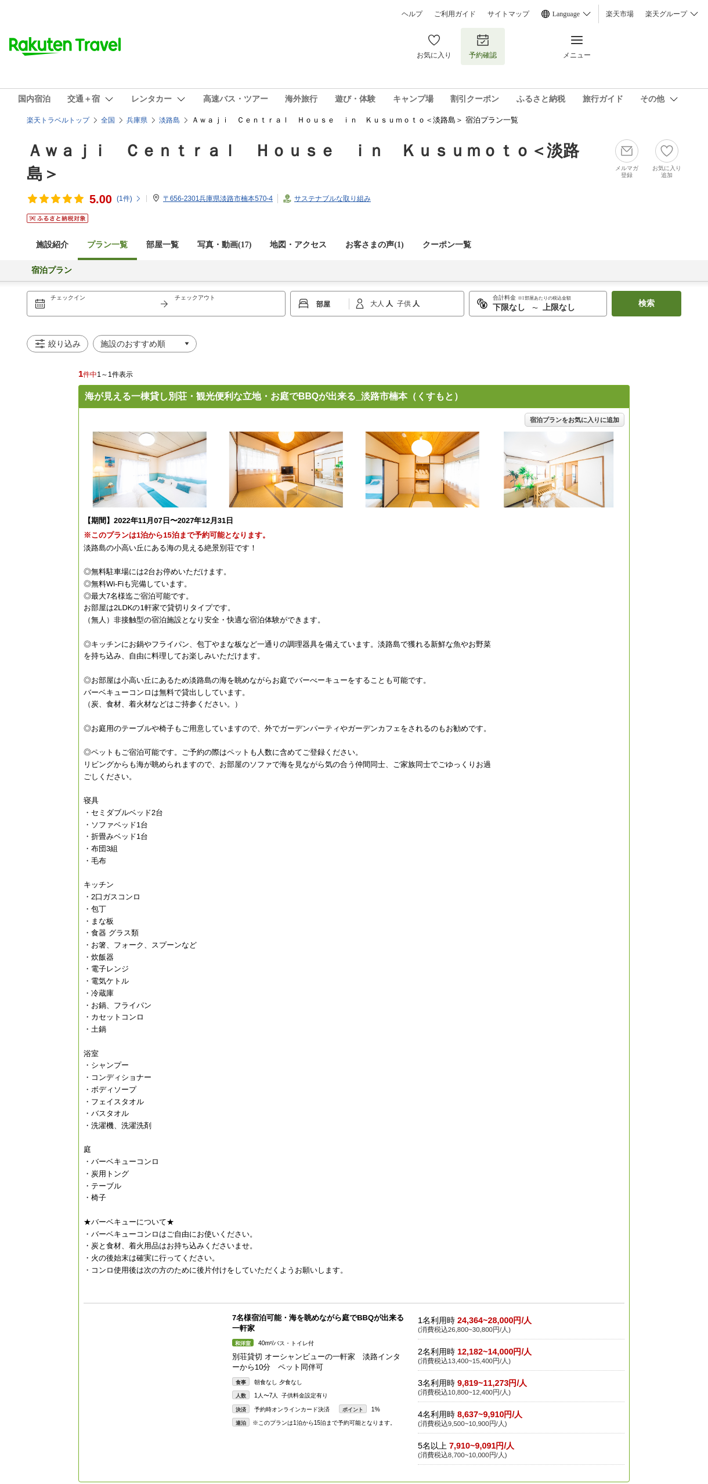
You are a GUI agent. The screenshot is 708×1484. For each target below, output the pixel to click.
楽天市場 (620, 14)
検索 (646, 303)
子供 (405, 304)
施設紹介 (52, 244)
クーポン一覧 (446, 244)
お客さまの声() (374, 244)
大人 (378, 304)
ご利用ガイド (455, 14)
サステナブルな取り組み (332, 198)
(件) (129, 198)
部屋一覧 (162, 244)
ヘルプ (412, 14)
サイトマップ (508, 14)
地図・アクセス (298, 244)
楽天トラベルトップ (58, 120)
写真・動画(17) (224, 244)
